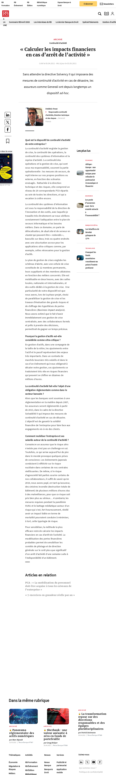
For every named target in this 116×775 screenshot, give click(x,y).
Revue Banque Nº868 (60, 745)
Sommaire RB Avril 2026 (19, 22)
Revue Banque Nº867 (26, 742)
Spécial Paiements (90, 22)
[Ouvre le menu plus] (17, 14)
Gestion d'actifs (109, 22)
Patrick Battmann (87, 732)
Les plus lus (83, 150)
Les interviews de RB (42, 22)
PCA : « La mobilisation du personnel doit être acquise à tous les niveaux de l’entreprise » (48, 586)
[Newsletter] (107, 4)
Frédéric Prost (51, 109)
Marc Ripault (16, 740)
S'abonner (88, 3)
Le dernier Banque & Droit (67, 22)
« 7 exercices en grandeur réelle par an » (50, 595)
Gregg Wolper (50, 743)
